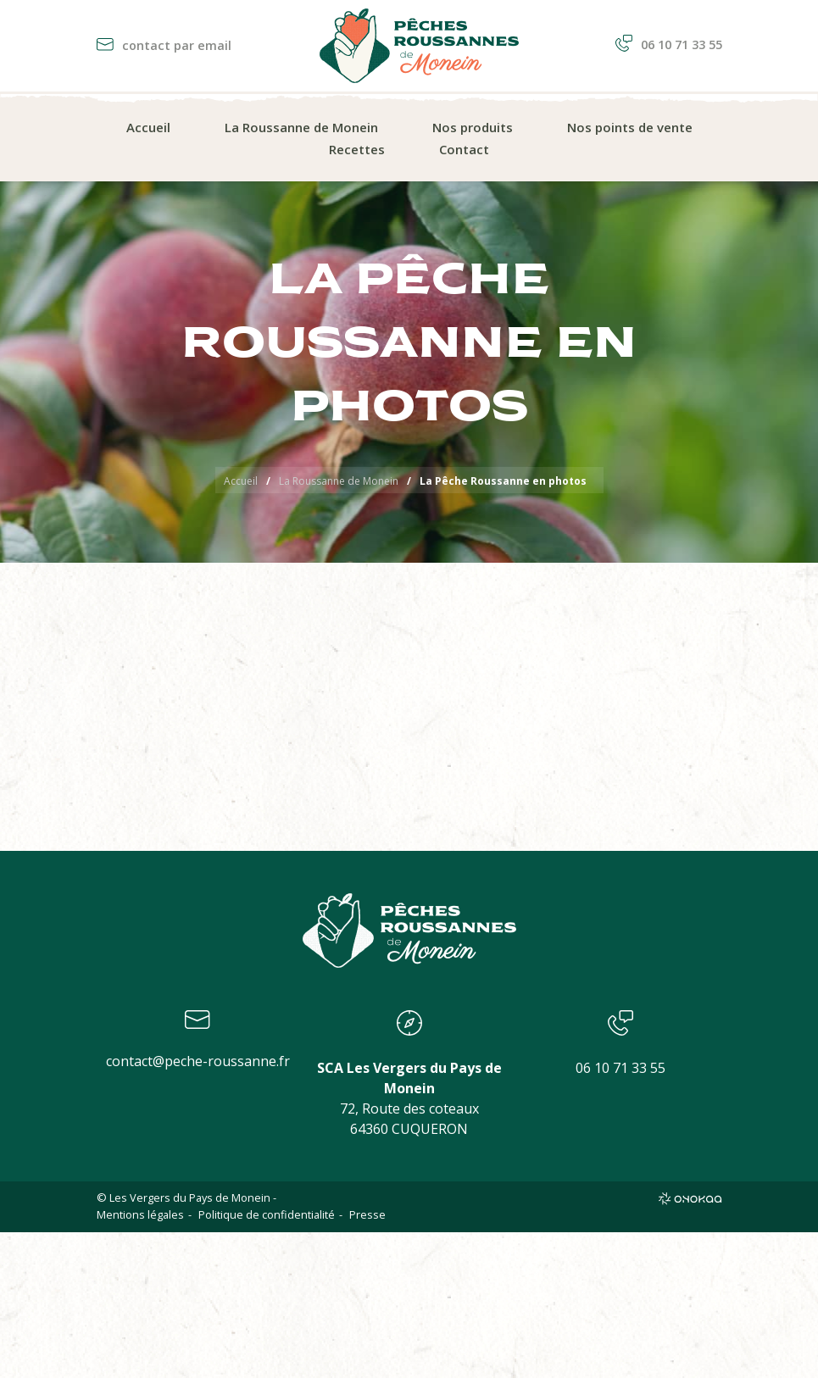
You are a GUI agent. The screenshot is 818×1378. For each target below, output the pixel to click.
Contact (464, 149)
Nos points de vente (630, 127)
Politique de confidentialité (266, 1214)
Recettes (357, 149)
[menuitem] (148, 128)
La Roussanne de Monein (301, 127)
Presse (367, 1214)
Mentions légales (140, 1214)
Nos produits (472, 127)
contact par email (164, 45)
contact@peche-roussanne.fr (198, 1061)
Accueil (148, 127)
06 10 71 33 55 (668, 44)
